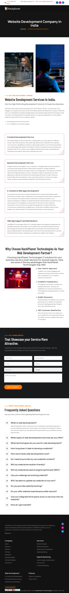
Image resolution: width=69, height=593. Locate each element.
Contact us (8, 563)
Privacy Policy (33, 579)
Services (23, 29)
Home (7, 544)
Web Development (43, 547)
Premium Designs (10, 560)
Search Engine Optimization (45, 560)
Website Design (42, 544)
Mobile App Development (45, 549)
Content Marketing (43, 565)
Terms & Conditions (35, 576)
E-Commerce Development (13, 576)
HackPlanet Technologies (43, 590)
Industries (8, 555)
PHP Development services (13, 579)
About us (8, 533)
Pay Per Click (41, 563)
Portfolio (7, 552)
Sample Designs (10, 557)
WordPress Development (12, 582)
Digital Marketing (42, 552)
